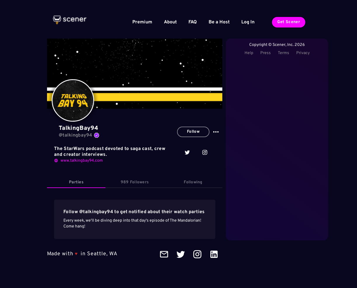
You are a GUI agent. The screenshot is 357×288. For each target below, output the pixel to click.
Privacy (303, 53)
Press (265, 53)
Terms (283, 53)
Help (249, 53)
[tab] (76, 182)
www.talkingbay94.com (78, 160)
